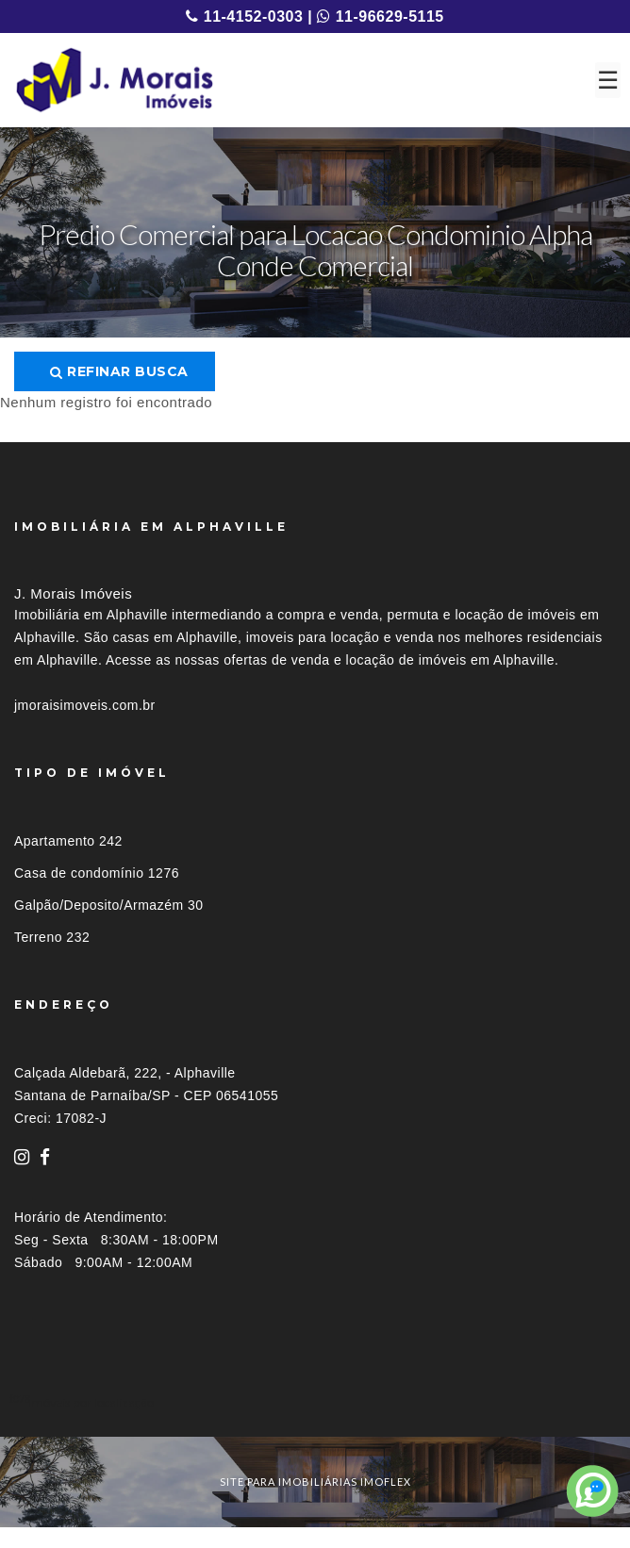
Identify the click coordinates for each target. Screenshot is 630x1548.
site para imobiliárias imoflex (315, 1481)
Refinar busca (119, 371)
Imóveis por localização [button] (91, 1402)
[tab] (315, 1402)
